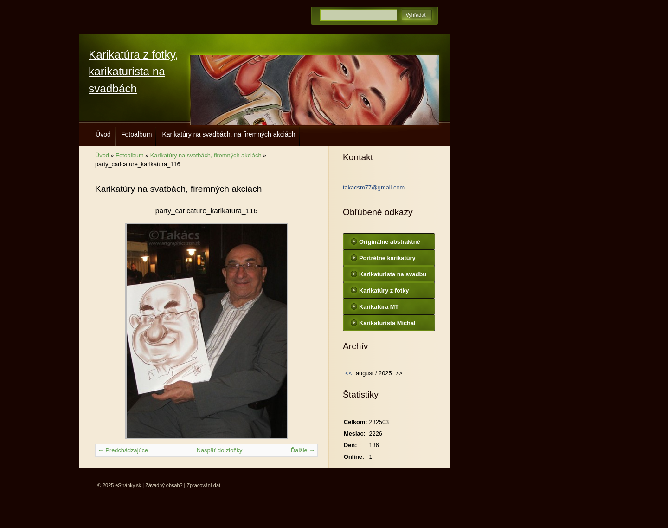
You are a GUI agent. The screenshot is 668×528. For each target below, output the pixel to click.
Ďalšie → (303, 450)
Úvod (103, 134)
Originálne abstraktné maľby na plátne (389, 243)
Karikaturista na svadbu (392, 274)
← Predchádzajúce (123, 450)
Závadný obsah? (163, 485)
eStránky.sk (128, 485)
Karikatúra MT (378, 306)
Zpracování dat (203, 485)
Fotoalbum (136, 134)
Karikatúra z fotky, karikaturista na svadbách (133, 71)
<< (348, 373)
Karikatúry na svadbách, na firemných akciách (228, 134)
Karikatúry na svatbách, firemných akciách (206, 155)
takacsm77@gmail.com (374, 187)
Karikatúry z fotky (384, 290)
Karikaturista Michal (387, 322)
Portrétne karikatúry (387, 257)
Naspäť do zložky (220, 450)
